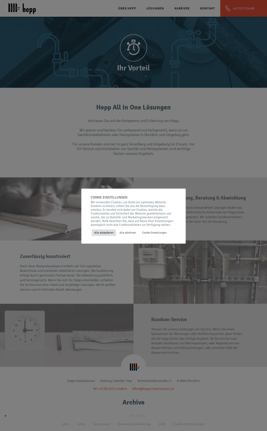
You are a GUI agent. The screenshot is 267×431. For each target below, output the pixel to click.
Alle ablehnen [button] (128, 232)
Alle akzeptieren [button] (103, 232)
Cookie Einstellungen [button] (154, 232)
